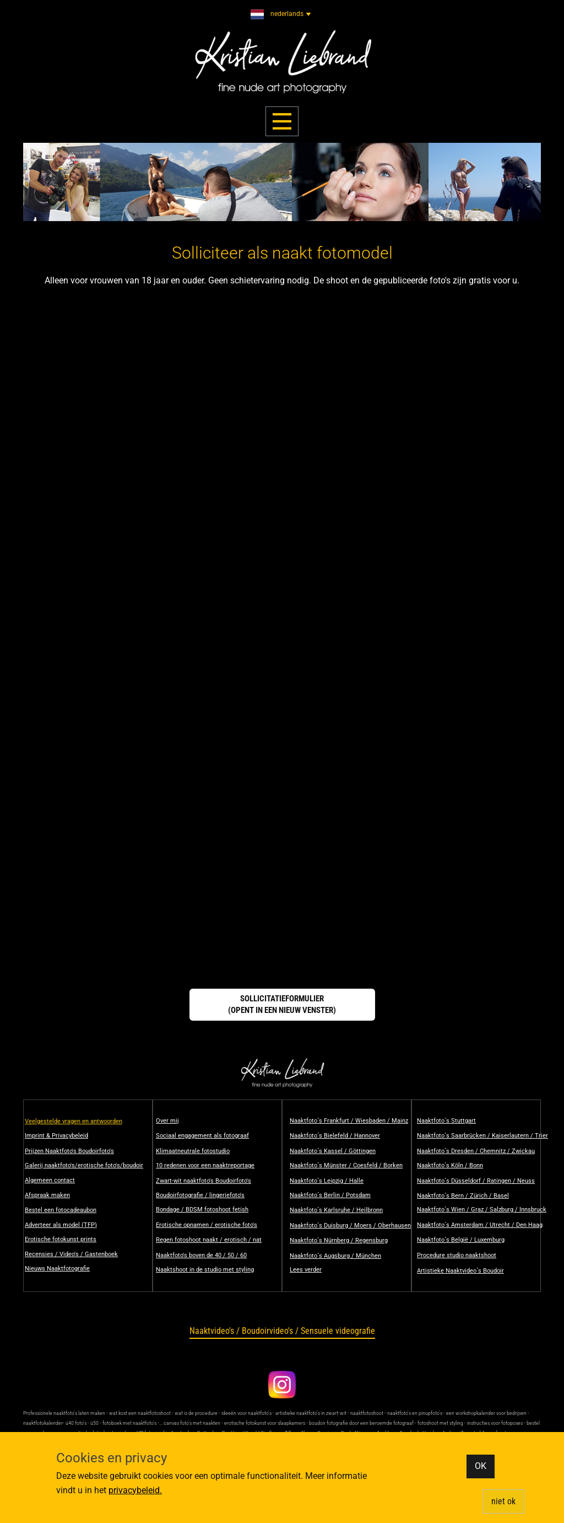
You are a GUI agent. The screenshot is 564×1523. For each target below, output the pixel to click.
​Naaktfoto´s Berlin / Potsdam (330, 1195)
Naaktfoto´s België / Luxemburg (461, 1239)
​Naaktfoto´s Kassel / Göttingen (333, 1151)
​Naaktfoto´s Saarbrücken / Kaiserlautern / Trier (482, 1135)
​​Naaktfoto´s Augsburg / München (335, 1255)
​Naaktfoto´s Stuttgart (446, 1120)
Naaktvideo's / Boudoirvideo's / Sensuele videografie (282, 1331)
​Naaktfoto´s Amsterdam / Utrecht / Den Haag (480, 1225)
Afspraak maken (47, 1195)
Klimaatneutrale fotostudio (193, 1151)
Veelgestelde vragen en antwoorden (73, 1121)
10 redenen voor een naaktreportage (205, 1165)
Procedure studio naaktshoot (456, 1255)
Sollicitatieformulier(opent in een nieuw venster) (282, 1004)
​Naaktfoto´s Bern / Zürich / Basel (463, 1195)
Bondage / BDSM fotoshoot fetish (202, 1209)
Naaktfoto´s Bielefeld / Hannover (335, 1135)
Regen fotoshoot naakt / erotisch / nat (209, 1239)
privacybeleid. (135, 1490)
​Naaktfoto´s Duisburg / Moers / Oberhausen (350, 1225)
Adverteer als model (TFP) (61, 1225)
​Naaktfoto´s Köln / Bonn (450, 1165)
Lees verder (306, 1269)
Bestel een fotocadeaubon (60, 1210)
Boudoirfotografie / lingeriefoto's (200, 1195)
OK (480, 1466)
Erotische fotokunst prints (60, 1239)
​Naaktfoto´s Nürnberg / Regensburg (339, 1240)
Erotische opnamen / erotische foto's (206, 1225)
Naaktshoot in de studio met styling (205, 1269)
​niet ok (503, 1501)
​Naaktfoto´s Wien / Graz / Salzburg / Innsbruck (481, 1209)
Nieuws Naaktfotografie (57, 1268)
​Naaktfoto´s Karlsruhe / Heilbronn (336, 1210)
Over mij (167, 1120)
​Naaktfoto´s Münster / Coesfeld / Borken (346, 1165)
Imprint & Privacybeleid (56, 1135)
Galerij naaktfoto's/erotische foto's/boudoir (84, 1165)
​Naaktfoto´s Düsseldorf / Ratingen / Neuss (476, 1180)
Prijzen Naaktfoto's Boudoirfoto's (69, 1151)
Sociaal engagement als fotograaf (202, 1135)
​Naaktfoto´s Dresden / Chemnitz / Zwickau (476, 1151)
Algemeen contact (50, 1180)
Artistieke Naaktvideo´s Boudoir (460, 1270)
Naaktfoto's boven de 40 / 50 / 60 (201, 1255)
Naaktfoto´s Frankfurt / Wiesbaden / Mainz (349, 1120)
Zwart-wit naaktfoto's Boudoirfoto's (203, 1180)
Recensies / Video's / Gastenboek (71, 1254)
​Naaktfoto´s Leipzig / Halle (327, 1180)
